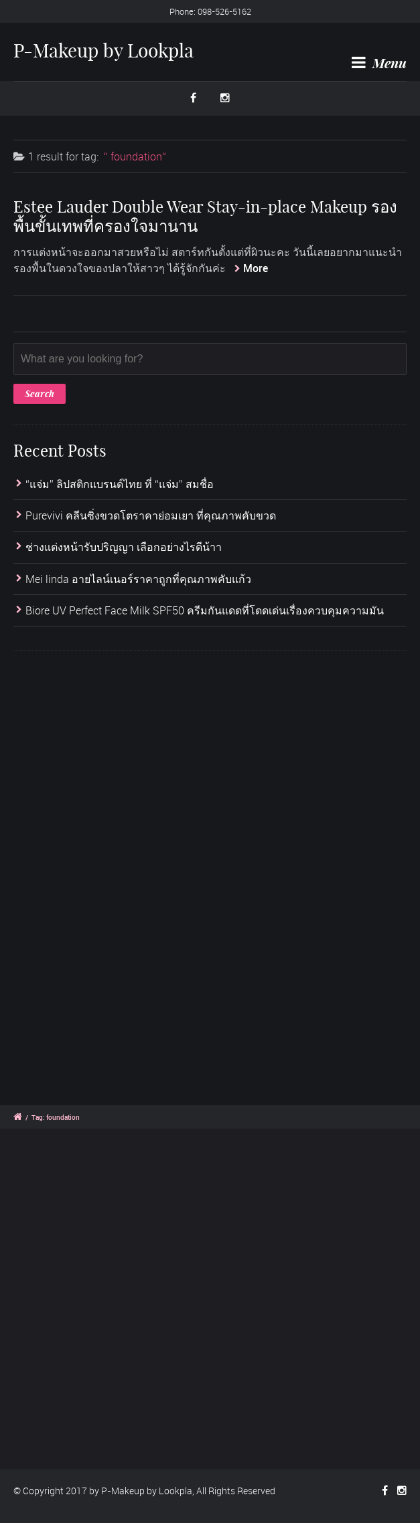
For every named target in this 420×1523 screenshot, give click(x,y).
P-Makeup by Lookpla (103, 50)
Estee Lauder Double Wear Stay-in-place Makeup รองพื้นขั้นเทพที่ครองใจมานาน (205, 216)
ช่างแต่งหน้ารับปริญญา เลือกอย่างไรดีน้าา (123, 547)
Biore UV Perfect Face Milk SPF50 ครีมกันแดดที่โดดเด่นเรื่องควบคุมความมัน (204, 610)
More (255, 268)
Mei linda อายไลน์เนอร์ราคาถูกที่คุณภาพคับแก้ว (138, 579)
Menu (379, 63)
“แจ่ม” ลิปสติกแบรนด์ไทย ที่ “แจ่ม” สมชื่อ (119, 484)
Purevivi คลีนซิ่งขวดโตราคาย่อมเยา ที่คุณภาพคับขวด (150, 515)
